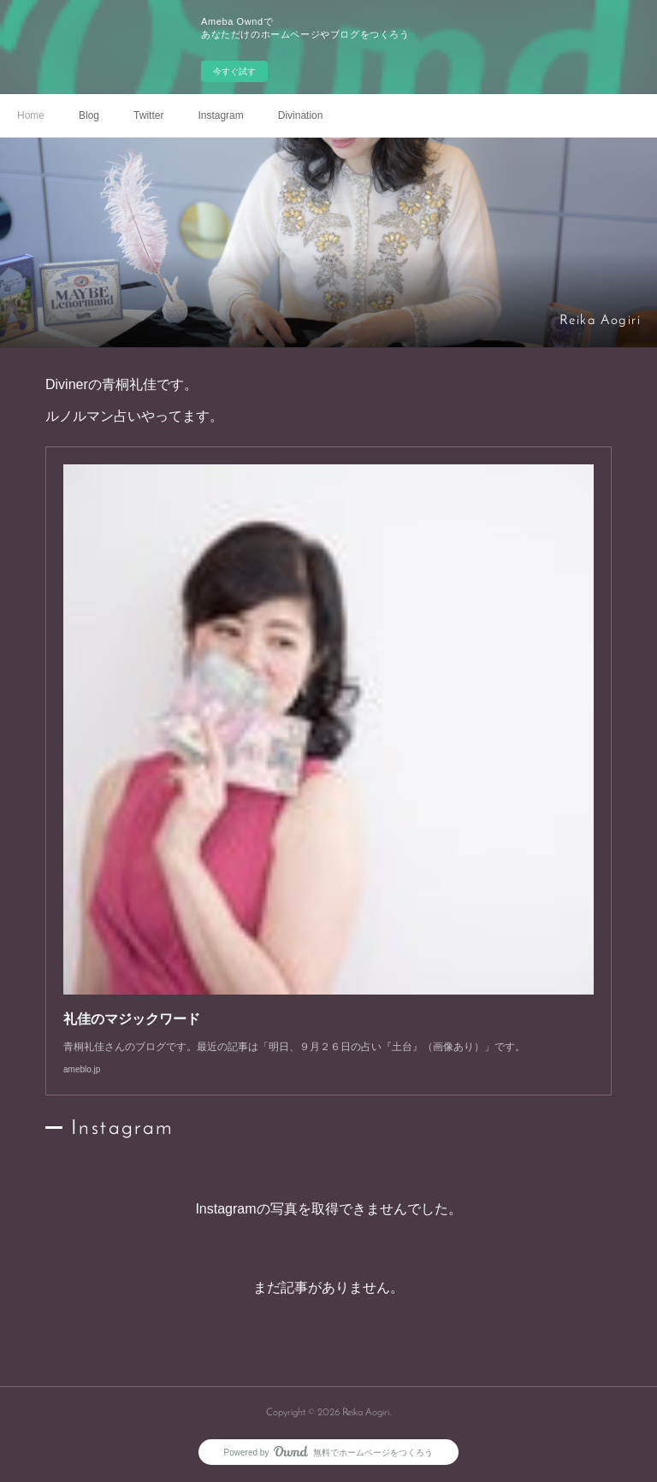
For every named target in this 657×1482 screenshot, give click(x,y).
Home (30, 115)
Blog (89, 115)
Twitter (148, 115)
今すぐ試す (234, 71)
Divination (300, 115)
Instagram (220, 115)
